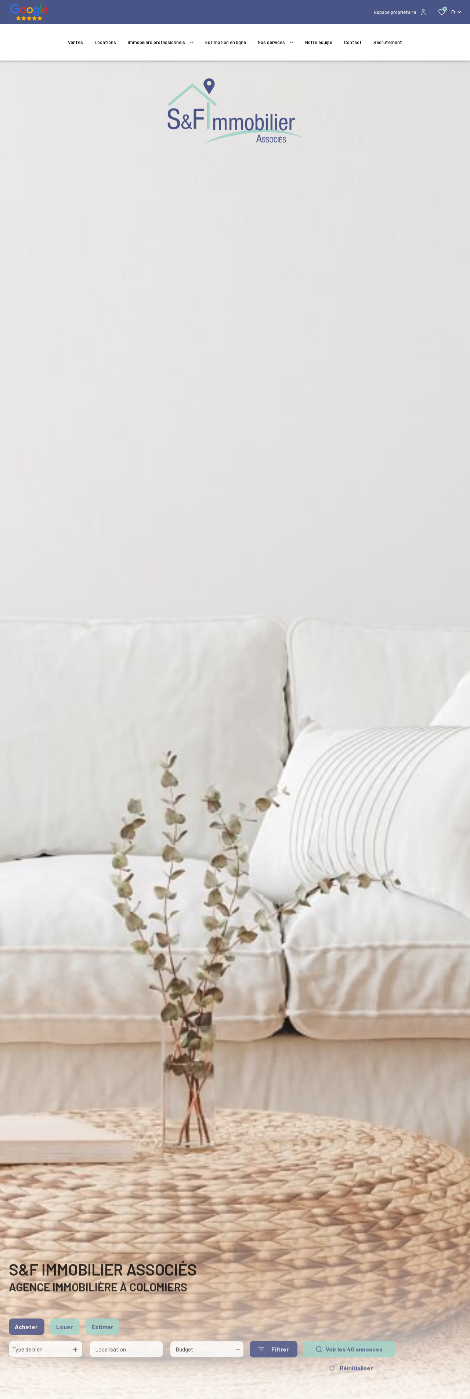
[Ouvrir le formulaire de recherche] (273, 1354)
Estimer (102, 1331)
